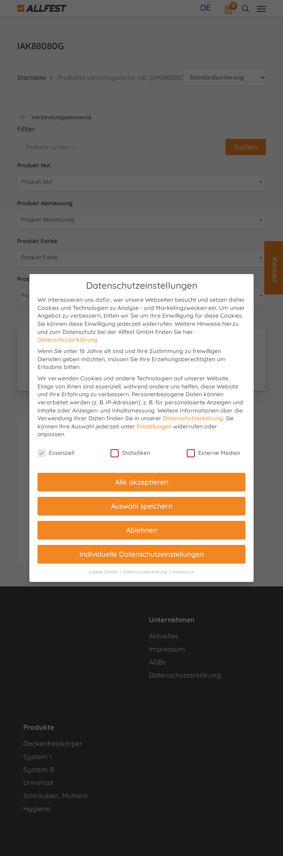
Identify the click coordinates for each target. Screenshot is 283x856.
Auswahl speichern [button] (141, 505)
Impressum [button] (183, 572)
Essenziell (56, 453)
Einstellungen (154, 426)
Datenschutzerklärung (67, 339)
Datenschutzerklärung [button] (145, 572)
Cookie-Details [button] (104, 572)
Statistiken (130, 453)
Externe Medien (213, 453)
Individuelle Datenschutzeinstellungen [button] (142, 553)
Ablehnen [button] (141, 529)
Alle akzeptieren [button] (141, 481)
